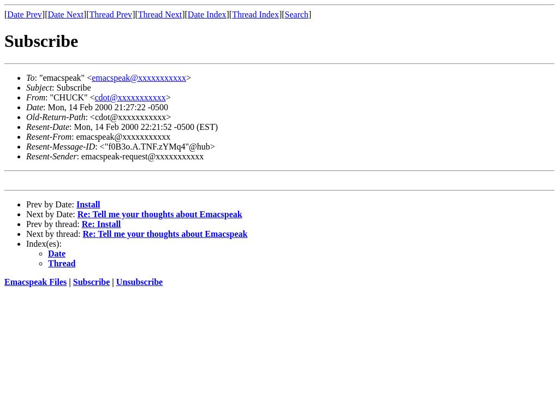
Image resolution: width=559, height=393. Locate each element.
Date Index (207, 14)
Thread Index (255, 14)
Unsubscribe (139, 282)
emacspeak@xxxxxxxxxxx (139, 77)
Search (297, 14)
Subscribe (91, 282)
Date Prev (24, 14)
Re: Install (101, 224)
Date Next (66, 14)
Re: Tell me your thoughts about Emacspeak (160, 214)
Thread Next (160, 14)
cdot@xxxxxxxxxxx (130, 97)
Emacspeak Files (35, 282)
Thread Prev (110, 14)
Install (88, 204)
